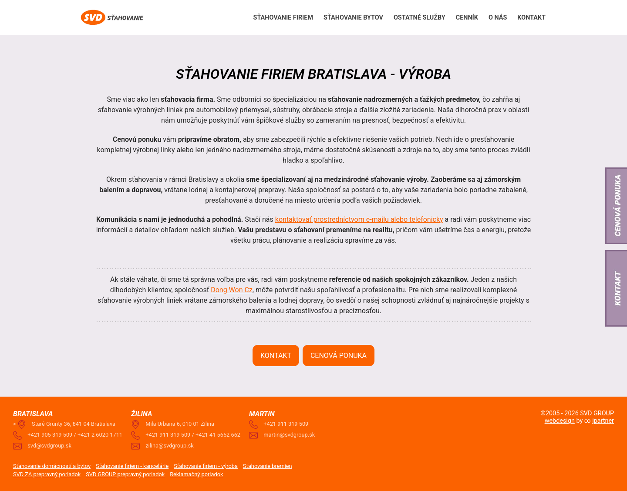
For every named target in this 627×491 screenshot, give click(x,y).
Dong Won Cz (232, 290)
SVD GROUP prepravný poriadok (125, 474)
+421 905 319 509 (49, 434)
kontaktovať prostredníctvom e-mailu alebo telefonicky (359, 219)
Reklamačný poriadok (196, 474)
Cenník (467, 17)
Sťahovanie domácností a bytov (52, 466)
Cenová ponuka (338, 355)
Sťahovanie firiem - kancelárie (132, 466)
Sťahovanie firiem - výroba (206, 466)
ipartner (603, 420)
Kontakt (531, 17)
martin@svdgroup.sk (289, 434)
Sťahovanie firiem (283, 17)
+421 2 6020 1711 (100, 434)
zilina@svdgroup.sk (169, 445)
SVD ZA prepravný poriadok (47, 474)
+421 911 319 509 (167, 434)
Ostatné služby (419, 17)
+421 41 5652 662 (218, 434)
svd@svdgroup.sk (49, 445)
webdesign (560, 420)
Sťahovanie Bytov (353, 17)
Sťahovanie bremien (267, 466)
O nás (498, 17)
